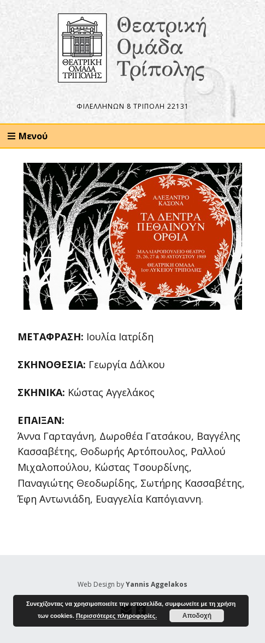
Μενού (33, 136)
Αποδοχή (196, 616)
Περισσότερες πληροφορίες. (116, 615)
